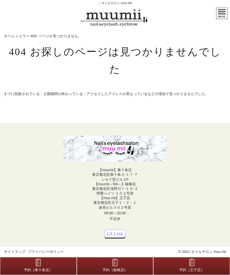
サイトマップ (14, 252)
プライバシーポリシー (46, 252)
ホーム (9, 36)
